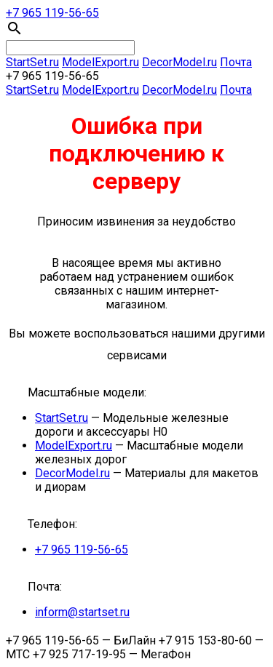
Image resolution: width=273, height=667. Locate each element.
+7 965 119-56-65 (52, 13)
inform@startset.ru (82, 612)
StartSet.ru (32, 62)
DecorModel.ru (179, 62)
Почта (236, 62)
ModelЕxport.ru (100, 62)
